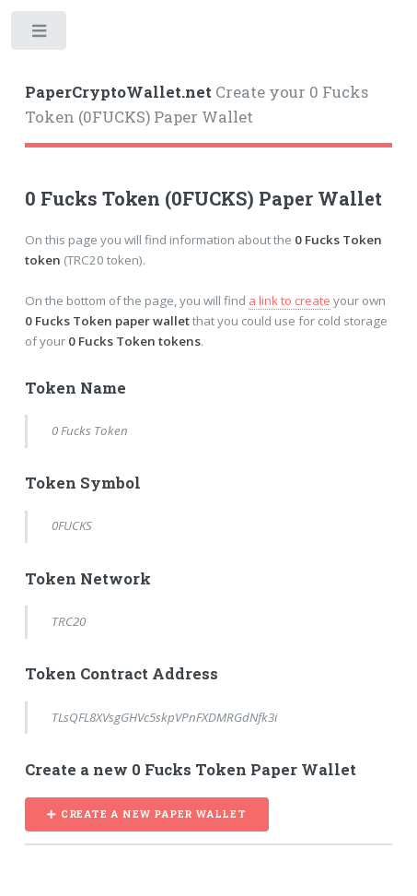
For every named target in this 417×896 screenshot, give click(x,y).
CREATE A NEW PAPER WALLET (154, 814)
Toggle (40, 34)
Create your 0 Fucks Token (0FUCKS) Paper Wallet (196, 105)
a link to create (289, 300)
